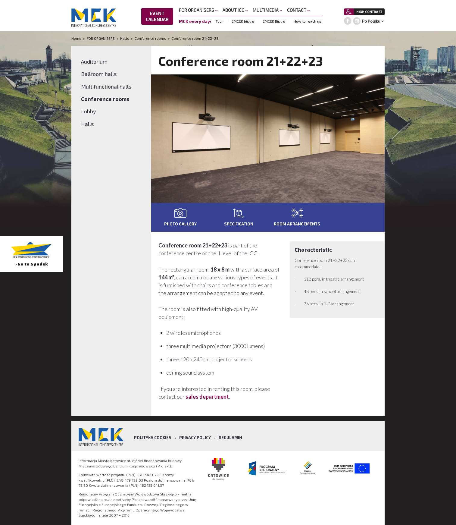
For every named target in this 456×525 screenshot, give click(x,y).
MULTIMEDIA (267, 10)
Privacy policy (195, 437)
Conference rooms (150, 38)
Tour (219, 21)
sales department (207, 396)
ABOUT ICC (235, 10)
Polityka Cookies (152, 437)
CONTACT (298, 10)
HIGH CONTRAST (369, 12)
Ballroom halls (99, 74)
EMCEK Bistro (274, 21)
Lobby (88, 111)
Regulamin (230, 437)
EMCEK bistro (243, 21)
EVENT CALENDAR (157, 16)
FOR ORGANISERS (198, 10)
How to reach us (307, 21)
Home (76, 38)
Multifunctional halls (106, 86)
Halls (124, 38)
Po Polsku (371, 21)
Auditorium (94, 61)
